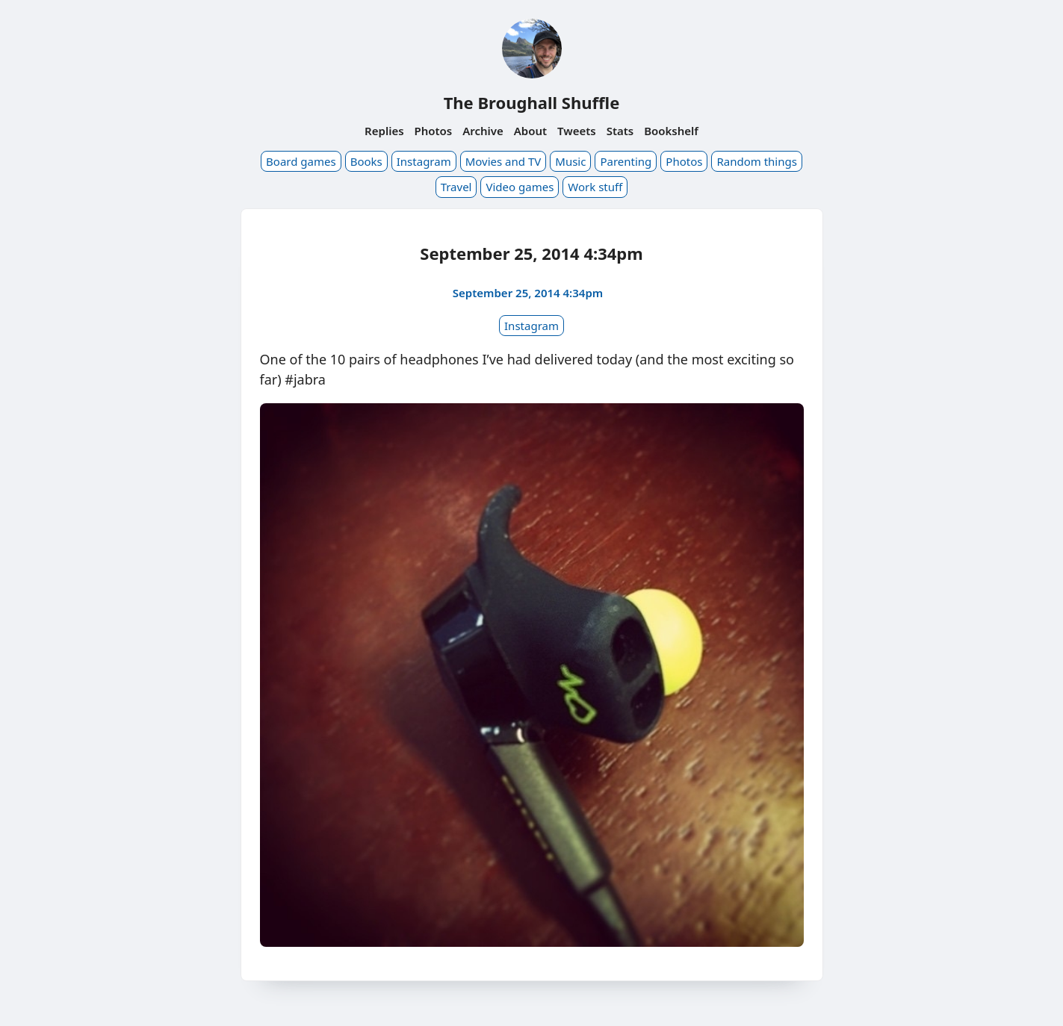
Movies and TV (503, 161)
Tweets (576, 130)
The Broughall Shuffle (532, 102)
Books (366, 161)
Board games (301, 161)
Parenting (625, 161)
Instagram (424, 161)
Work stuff (595, 186)
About (530, 130)
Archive (482, 130)
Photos (433, 130)
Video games (520, 186)
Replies (384, 130)
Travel (456, 186)
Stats (620, 130)
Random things (756, 161)
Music (570, 161)
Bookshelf (671, 130)
